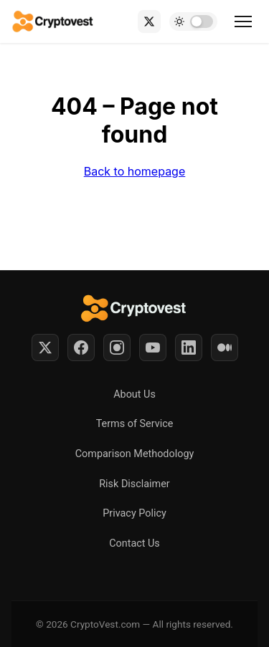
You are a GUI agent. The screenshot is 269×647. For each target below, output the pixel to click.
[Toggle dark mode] (193, 21)
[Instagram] (117, 347)
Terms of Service (135, 424)
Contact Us (134, 543)
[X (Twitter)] (149, 21)
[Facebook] (81, 347)
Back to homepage (135, 171)
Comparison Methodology (134, 454)
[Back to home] (53, 21)
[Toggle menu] (243, 21)
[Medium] (224, 347)
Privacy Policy (134, 513)
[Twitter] (45, 347)
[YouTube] (152, 347)
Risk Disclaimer (134, 484)
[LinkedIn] (188, 347)
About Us (134, 394)
